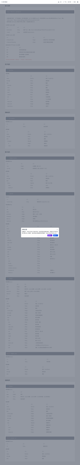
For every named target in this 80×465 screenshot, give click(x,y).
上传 (59, 2)
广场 (64, 2)
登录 (69, 2)
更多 (74, 2)
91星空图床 (4, 2)
